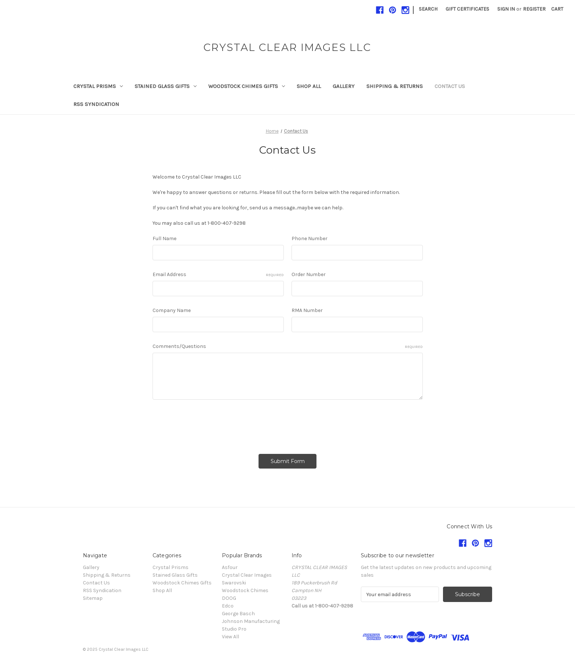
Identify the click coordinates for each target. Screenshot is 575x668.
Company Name (172, 310)
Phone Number (309, 238)
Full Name (164, 238)
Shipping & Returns (394, 86)
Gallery (344, 86)
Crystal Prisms (98, 86)
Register (534, 9)
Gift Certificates (467, 9)
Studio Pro (234, 629)
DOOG (229, 598)
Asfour (230, 567)
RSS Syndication (96, 104)
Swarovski (234, 583)
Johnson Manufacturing (251, 621)
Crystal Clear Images (247, 575)
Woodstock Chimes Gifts (246, 86)
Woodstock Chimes (245, 590)
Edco (228, 606)
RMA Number (307, 310)
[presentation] (208, 424)
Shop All (309, 86)
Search (428, 9)
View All (230, 637)
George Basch (238, 613)
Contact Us (450, 86)
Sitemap (93, 598)
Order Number (309, 274)
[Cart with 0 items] (557, 9)
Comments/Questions (288, 346)
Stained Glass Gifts (166, 86)
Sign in (506, 9)
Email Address (218, 274)
